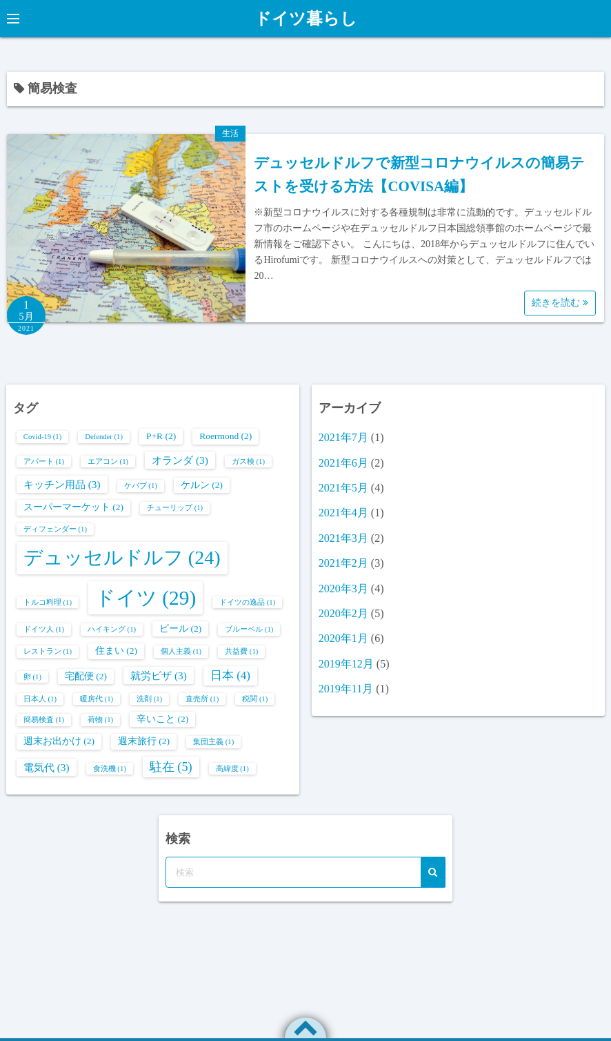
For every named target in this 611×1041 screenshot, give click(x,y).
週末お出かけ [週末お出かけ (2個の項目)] (58, 741)
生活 (230, 133)
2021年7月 (343, 437)
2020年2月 (343, 613)
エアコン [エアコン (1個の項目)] (108, 461)
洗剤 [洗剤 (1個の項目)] (149, 699)
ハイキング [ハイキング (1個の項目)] (112, 629)
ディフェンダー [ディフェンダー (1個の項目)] (55, 529)
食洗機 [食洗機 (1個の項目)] (109, 768)
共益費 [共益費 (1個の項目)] (241, 651)
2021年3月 (343, 538)
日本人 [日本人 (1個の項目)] (40, 699)
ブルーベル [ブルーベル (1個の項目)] (249, 629)
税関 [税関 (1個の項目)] (255, 699)
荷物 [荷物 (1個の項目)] (100, 719)
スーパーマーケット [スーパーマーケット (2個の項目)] (73, 507)
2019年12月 (346, 664)
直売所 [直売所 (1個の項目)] (202, 699)
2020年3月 (343, 588)
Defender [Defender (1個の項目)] (104, 436)
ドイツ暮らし (305, 19)
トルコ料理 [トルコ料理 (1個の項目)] (47, 602)
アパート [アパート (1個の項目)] (43, 461)
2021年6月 (343, 463)
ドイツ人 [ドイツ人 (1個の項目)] (43, 629)
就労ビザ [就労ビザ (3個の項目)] (158, 675)
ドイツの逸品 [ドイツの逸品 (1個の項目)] (247, 602)
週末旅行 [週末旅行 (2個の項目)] (144, 741)
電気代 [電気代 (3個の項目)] (46, 767)
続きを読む (560, 303)
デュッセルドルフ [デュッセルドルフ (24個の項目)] (122, 557)
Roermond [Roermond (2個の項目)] (225, 436)
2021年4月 (343, 512)
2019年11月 (346, 688)
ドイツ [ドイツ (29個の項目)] (145, 598)
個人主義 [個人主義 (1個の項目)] (181, 651)
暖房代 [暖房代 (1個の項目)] (96, 699)
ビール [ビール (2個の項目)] (180, 628)
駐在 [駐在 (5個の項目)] (171, 767)
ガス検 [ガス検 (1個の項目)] (248, 461)
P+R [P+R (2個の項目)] (161, 436)
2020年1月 (343, 638)
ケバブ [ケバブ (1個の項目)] (140, 485)
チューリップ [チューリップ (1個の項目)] (175, 508)
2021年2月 (343, 563)
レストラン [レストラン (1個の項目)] (47, 651)
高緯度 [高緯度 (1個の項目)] (232, 768)
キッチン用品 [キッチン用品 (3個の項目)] (62, 484)
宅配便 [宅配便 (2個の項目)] (86, 676)
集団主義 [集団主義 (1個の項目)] (213, 742)
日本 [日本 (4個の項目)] (230, 675)
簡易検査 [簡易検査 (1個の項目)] (43, 719)
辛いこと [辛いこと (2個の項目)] (162, 719)
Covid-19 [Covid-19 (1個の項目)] (42, 436)
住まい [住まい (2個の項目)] (116, 650)
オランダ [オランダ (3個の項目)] (180, 460)
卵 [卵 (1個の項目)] (32, 677)
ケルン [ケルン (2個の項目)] (202, 485)
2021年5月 (343, 488)
